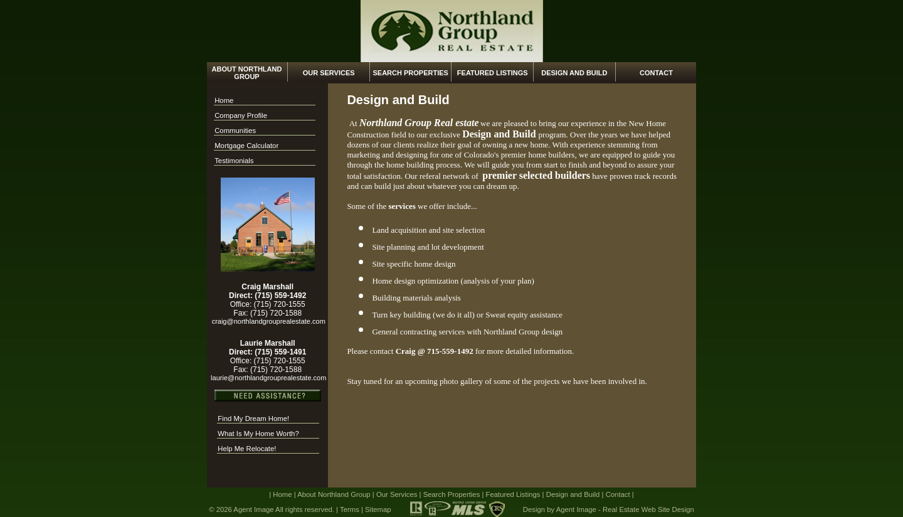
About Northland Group (247, 72)
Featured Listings (492, 73)
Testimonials (233, 160)
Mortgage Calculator (246, 145)
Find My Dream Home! (253, 418)
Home (223, 100)
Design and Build (574, 73)
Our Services (329, 73)
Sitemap (378, 509)
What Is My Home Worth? (258, 433)
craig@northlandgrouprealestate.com (267, 321)
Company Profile (240, 115)
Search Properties (410, 73)
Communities (235, 130)
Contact (656, 73)
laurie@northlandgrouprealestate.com (267, 377)
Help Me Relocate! (247, 448)
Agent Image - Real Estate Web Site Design (625, 509)
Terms (349, 509)
